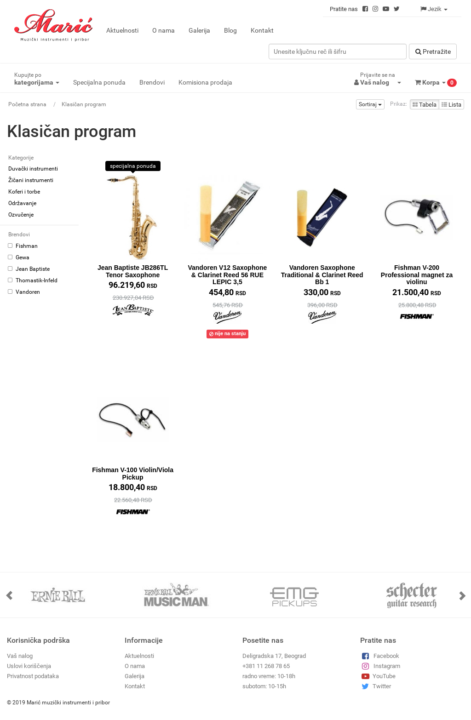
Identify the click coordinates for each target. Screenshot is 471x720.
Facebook (379, 655)
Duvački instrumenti (33, 169)
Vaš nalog (20, 655)
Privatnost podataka (33, 675)
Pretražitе (433, 51)
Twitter (375, 685)
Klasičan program (84, 104)
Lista (451, 104)
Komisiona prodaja (205, 82)
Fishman (23, 246)
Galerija (199, 30)
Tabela (425, 104)
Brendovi (152, 82)
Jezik (434, 9)
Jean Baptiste (29, 269)
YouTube (378, 675)
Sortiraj (370, 104)
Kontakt (262, 30)
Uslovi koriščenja (29, 665)
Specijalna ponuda (99, 82)
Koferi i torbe (24, 192)
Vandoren (24, 292)
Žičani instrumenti (30, 180)
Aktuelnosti (122, 30)
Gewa (18, 257)
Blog (230, 30)
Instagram (380, 665)
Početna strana (27, 104)
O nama (163, 30)
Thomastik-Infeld (32, 280)
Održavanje (22, 203)
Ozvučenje (21, 214)
